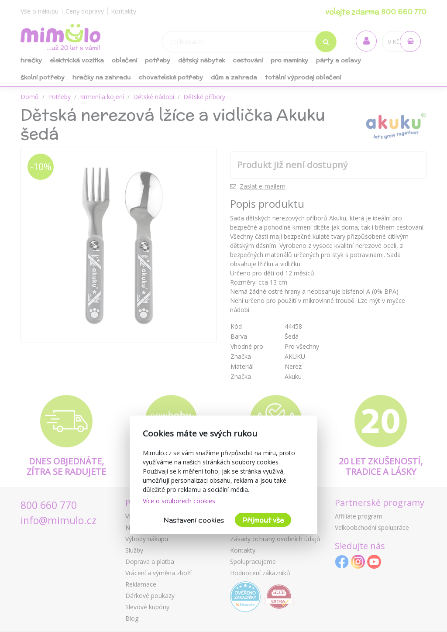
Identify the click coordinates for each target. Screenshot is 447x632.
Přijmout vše (263, 520)
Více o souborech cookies (179, 501)
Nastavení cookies (194, 520)
